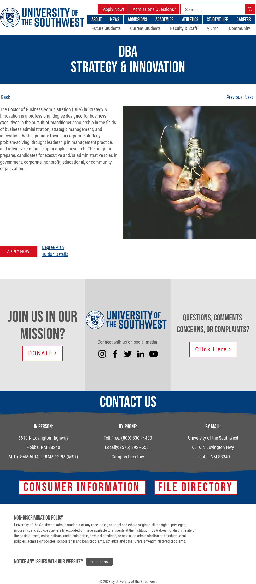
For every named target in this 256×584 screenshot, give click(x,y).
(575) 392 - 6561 (135, 447)
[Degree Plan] (81, 247)
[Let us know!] (99, 562)
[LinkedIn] (141, 354)
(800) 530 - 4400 (136, 438)
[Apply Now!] (113, 9)
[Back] (20, 97)
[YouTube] (153, 354)
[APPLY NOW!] (18, 251)
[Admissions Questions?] (154, 9)
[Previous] (234, 97)
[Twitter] (128, 354)
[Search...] (209, 9)
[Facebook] (115, 354)
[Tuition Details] (81, 254)
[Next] (248, 97)
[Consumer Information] (82, 487)
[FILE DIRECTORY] (195, 487)
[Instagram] (102, 354)
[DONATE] (42, 353)
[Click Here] (213, 349)
